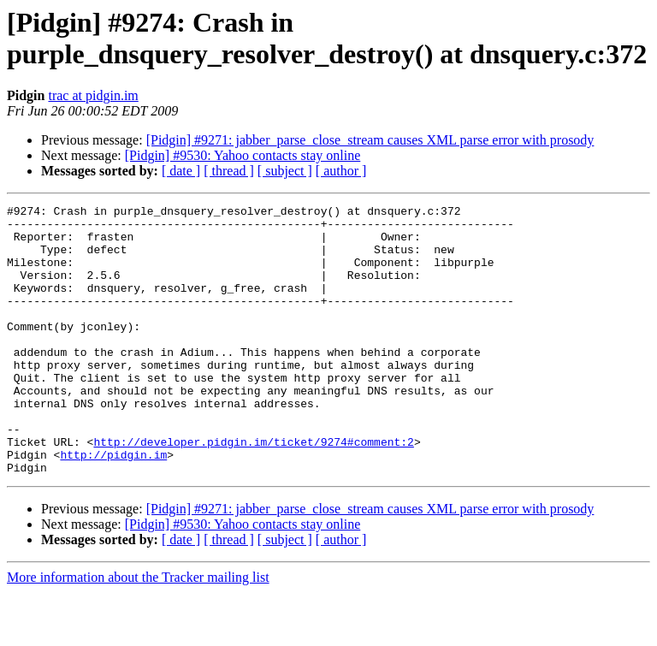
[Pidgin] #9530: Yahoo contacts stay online (243, 155)
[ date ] (181, 170)
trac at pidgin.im (93, 95)
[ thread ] (229, 170)
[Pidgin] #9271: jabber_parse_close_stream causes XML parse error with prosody (370, 140)
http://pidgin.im (113, 505)
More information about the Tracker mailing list (138, 631)
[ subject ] (284, 170)
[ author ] (341, 170)
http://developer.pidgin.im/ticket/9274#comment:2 (253, 490)
